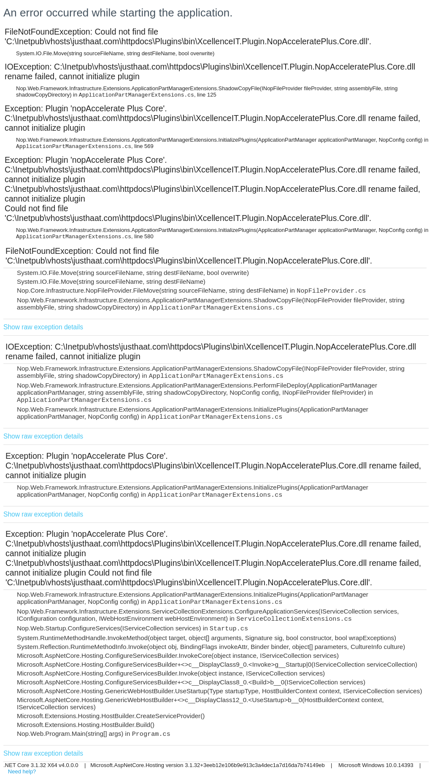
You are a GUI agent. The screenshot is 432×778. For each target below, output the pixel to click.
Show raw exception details (43, 327)
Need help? (22, 771)
